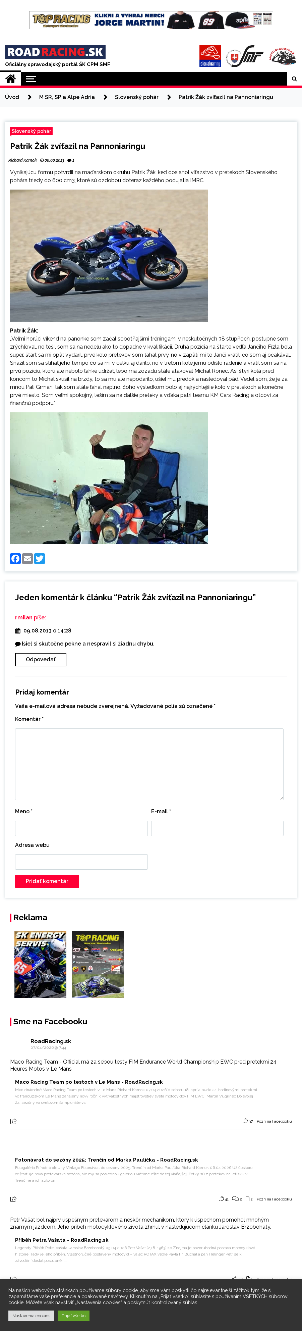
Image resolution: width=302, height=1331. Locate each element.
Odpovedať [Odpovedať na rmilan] (41, 659)
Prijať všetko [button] (73, 1315)
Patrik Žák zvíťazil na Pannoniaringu (77, 146)
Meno (24, 811)
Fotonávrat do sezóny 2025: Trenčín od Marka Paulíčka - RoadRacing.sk (106, 1160)
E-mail (161, 811)
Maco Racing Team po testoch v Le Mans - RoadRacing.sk (89, 1082)
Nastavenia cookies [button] (31, 1315)
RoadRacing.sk (51, 1041)
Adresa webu (32, 845)
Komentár (29, 719)
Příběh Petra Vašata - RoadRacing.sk (62, 1240)
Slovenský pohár (31, 131)
